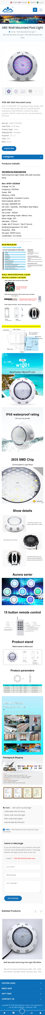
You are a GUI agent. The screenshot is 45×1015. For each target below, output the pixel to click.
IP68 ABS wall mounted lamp (24, 858)
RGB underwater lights (13, 818)
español (33, 2)
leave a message (22, 1011)
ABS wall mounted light (21, 807)
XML (35, 1007)
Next (41, 911)
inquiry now (9, 148)
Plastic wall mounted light (14, 815)
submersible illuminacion (14, 822)
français (24, 2)
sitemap (29, 1007)
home (12, 32)
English (15, 2)
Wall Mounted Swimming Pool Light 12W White (21, 830)
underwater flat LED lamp (14, 811)
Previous (35, 911)
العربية (41, 2)
